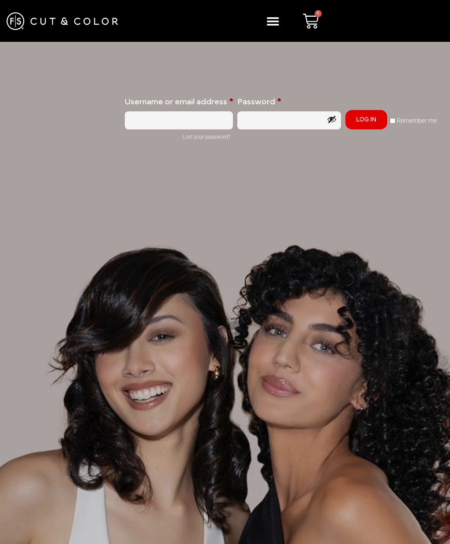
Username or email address (179, 100)
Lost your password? (207, 137)
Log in (366, 120)
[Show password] (332, 119)
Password (276, 100)
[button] (273, 21)
